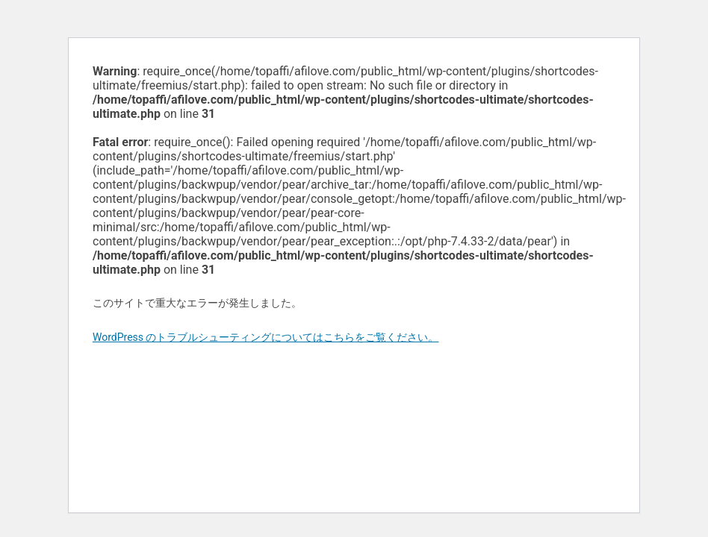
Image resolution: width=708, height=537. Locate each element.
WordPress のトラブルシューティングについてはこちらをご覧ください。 (266, 337)
